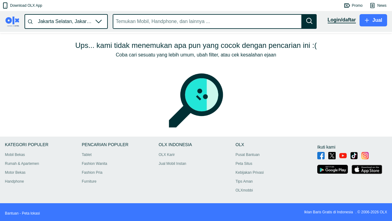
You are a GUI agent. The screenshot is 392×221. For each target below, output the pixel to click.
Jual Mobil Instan (172, 163)
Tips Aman (244, 181)
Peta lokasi (31, 213)
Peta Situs (244, 163)
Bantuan (12, 213)
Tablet (87, 155)
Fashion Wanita (94, 163)
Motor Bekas (15, 172)
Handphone (14, 181)
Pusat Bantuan (248, 155)
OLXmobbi (244, 190)
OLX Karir (167, 155)
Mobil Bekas (15, 155)
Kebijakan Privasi (250, 172)
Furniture (89, 181)
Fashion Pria (92, 172)
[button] (22, 5)
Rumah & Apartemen (22, 163)
